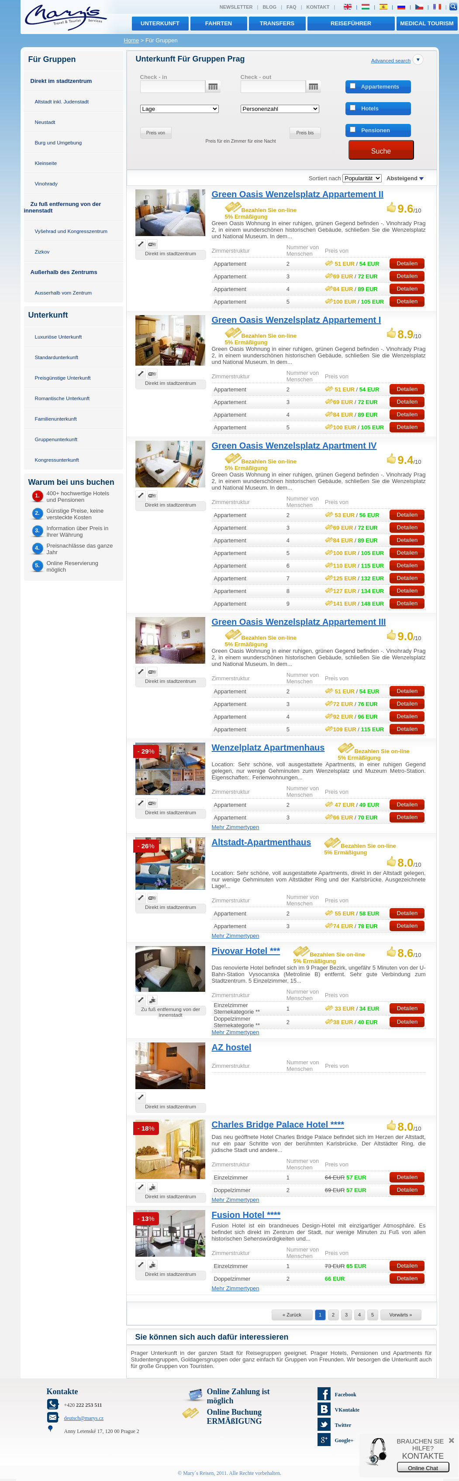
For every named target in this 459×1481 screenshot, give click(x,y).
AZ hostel (232, 1047)
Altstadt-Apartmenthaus (261, 842)
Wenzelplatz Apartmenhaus (268, 747)
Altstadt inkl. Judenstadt (62, 101)
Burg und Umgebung (58, 142)
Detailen (407, 263)
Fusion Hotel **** (246, 1215)
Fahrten (218, 23)
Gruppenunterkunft (56, 439)
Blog (269, 7)
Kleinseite (46, 163)
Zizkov (42, 251)
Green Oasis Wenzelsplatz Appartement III (299, 622)
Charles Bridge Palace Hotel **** (278, 1124)
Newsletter (236, 7)
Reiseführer (351, 23)
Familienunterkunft (56, 419)
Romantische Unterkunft (62, 398)
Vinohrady (46, 183)
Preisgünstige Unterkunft (63, 378)
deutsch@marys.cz (84, 1418)
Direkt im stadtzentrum (61, 81)
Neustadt (45, 122)
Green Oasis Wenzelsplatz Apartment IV (294, 445)
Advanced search (391, 60)
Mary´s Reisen (198, 1473)
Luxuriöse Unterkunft (58, 336)
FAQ (291, 7)
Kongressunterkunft (57, 460)
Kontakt (318, 7)
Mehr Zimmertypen (235, 827)
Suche (381, 151)
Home (131, 40)
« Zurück (292, 1314)
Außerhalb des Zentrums (64, 272)
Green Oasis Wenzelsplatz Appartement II (297, 194)
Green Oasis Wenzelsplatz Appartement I (296, 320)
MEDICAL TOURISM (426, 23)
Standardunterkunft (56, 357)
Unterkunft (160, 23)
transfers (277, 23)
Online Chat (423, 1468)
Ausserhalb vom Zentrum (63, 292)
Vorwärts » (401, 1314)
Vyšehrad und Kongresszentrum (71, 231)
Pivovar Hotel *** (246, 951)
